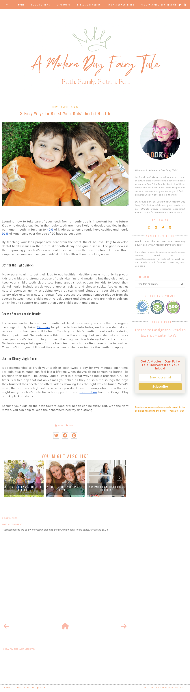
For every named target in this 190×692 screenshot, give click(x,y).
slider (71, 425)
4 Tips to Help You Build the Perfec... (24, 488)
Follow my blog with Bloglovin (18, 648)
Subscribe (160, 386)
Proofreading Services (157, 4)
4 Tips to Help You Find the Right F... (65, 488)
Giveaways (64, 4)
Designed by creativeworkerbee (165, 688)
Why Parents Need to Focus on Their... (107, 488)
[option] (23, 478)
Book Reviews (40, 4)
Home (21, 4)
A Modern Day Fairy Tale (20, 688)
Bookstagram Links (121, 4)
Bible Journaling (89, 4)
